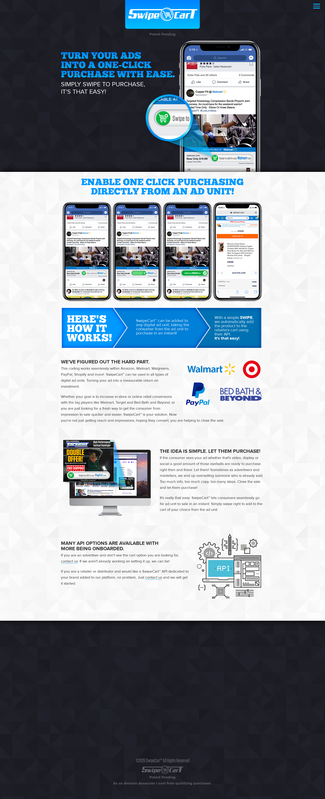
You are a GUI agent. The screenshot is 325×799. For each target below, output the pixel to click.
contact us (69, 561)
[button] (316, 6)
